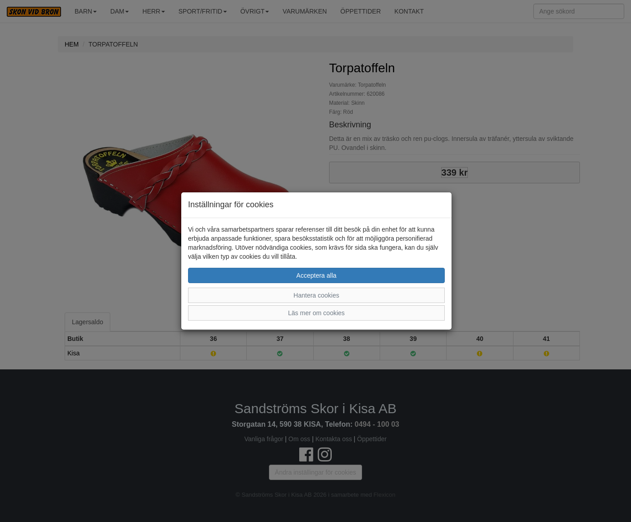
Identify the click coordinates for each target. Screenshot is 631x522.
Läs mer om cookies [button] (316, 313)
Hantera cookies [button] (316, 295)
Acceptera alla (317, 275)
